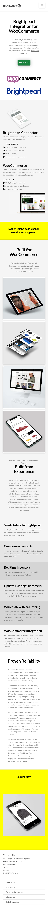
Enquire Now (9, 882)
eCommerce (13, 48)
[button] (42, 5)
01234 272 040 (12, 873)
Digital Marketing (11, 902)
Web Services (10, 887)
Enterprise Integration (13, 892)
